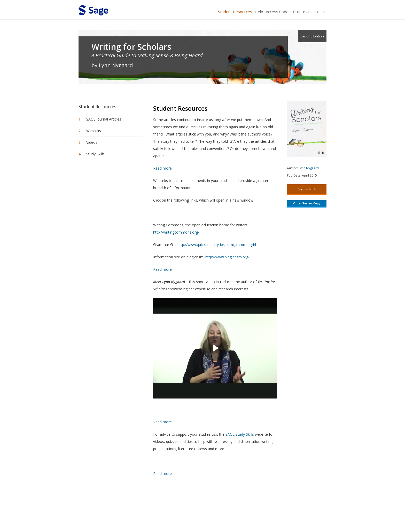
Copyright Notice (264, 498)
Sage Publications (108, 498)
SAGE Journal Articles (103, 119)
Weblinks (93, 130)
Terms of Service (232, 498)
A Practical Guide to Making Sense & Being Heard (147, 55)
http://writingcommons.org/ (176, 232)
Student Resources (235, 11)
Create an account (309, 11)
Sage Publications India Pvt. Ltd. (153, 498)
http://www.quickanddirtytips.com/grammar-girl (216, 244)
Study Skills (95, 154)
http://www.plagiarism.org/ (227, 256)
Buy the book (307, 189)
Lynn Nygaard (309, 168)
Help (259, 11)
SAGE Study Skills (239, 434)
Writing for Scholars (131, 47)
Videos (91, 142)
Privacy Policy (292, 498)
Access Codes (278, 11)
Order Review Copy (306, 203)
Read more (162, 168)
